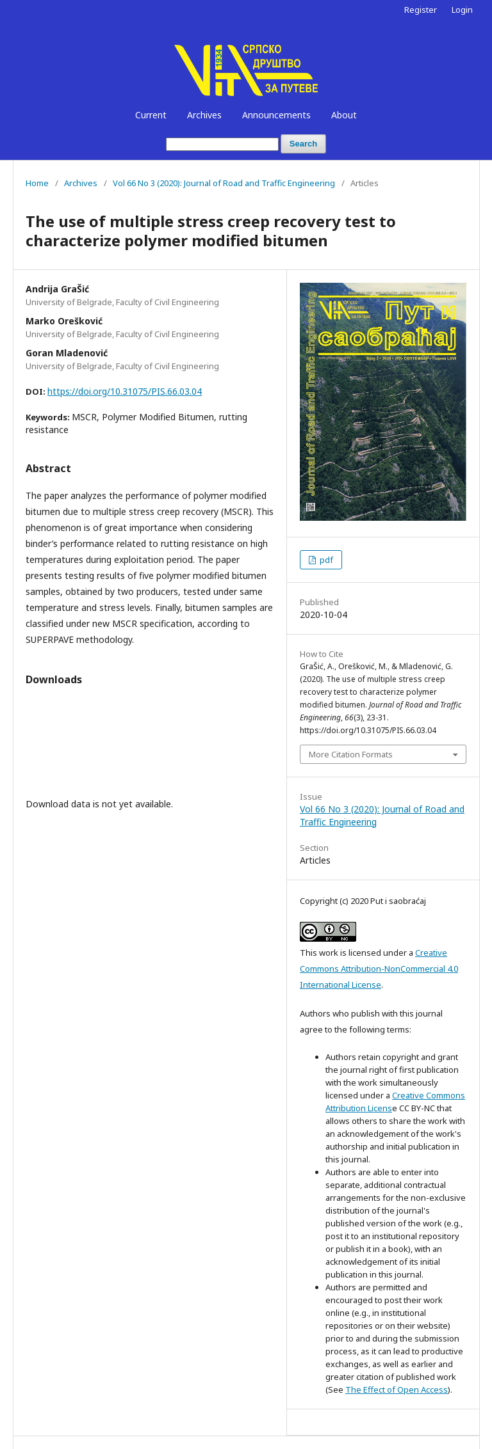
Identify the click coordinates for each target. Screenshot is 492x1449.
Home (37, 183)
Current (151, 115)
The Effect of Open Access (396, 1389)
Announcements (276, 115)
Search (303, 143)
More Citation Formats (351, 754)
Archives (204, 115)
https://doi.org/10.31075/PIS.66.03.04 (124, 391)
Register (420, 9)
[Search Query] (222, 144)
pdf (325, 560)
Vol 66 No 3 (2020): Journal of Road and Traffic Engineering (224, 183)
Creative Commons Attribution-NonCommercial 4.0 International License (379, 968)
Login (462, 9)
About (344, 115)
